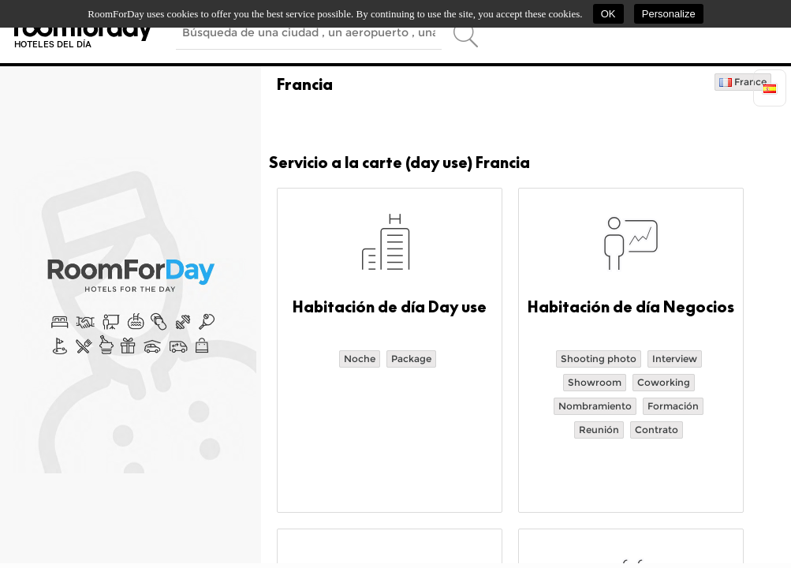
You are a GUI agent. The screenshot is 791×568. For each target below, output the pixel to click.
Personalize (669, 14)
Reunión (599, 429)
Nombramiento (595, 406)
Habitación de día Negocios (631, 306)
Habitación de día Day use (390, 306)
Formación (673, 406)
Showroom (594, 382)
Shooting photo (598, 358)
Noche (359, 358)
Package (411, 358)
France (743, 82)
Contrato (656, 429)
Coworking (663, 382)
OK (608, 14)
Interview (674, 358)
